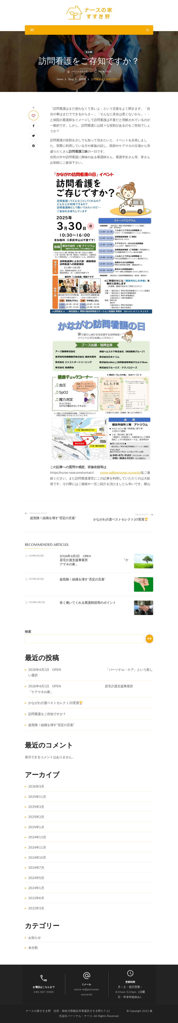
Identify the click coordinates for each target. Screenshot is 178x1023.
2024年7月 (36, 868)
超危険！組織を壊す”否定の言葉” (83, 579)
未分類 (89, 52)
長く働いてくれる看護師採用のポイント (88, 603)
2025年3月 (36, 807)
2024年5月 (36, 878)
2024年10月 (37, 857)
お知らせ (34, 938)
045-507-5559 (44, 992)
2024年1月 (36, 888)
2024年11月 (37, 847)
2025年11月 (37, 796)
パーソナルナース (79, 71)
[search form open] (147, 30)
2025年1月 (36, 827)
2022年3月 (36, 908)
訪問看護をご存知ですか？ (47, 714)
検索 (28, 632)
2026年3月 (36, 786)
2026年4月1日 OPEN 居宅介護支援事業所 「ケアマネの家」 (97, 560)
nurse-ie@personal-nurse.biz (120, 473)
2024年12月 (37, 837)
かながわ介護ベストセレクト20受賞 (55, 703)
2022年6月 (36, 898)
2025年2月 (36, 817)
